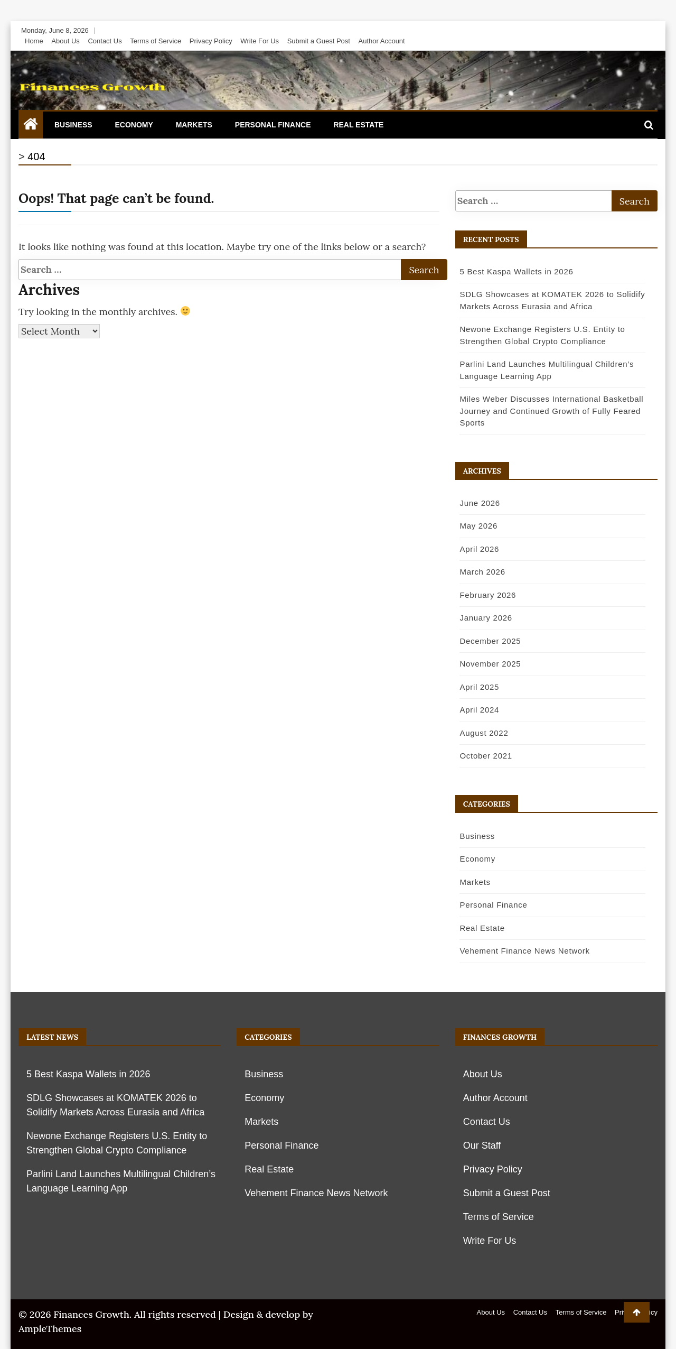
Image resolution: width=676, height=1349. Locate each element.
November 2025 (487, 663)
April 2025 (476, 686)
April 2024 (476, 709)
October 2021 (483, 755)
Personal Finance (273, 125)
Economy (134, 125)
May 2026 (475, 525)
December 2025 (487, 640)
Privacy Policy (211, 41)
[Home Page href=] (30, 126)
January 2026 (483, 617)
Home (34, 41)
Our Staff (482, 1145)
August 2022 (481, 732)
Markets (194, 125)
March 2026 (479, 571)
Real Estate (358, 125)
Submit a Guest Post (318, 41)
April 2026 (476, 548)
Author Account (382, 41)
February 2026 (485, 594)
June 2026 (477, 502)
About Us (65, 41)
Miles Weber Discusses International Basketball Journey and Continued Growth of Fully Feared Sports (549, 410)
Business (73, 125)
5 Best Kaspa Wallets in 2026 (513, 271)
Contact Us (104, 41)
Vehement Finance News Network (522, 950)
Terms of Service (155, 41)
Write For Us (259, 41)
